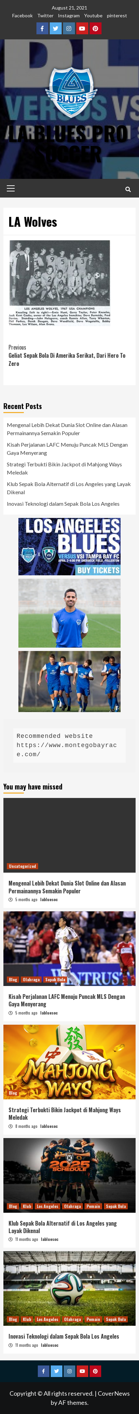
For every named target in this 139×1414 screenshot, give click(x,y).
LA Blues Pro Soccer (68, 142)
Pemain (93, 1206)
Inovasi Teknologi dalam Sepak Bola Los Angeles (63, 503)
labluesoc (49, 899)
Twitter (45, 15)
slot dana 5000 (22, 380)
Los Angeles (47, 1206)
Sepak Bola (55, 979)
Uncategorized (22, 866)
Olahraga (31, 979)
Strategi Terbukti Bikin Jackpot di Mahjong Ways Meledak (64, 468)
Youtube (93, 15)
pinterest (117, 15)
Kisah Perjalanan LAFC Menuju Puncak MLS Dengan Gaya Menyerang (67, 448)
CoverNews (114, 1393)
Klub (27, 1206)
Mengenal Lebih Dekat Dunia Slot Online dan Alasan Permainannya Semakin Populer (67, 429)
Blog (13, 979)
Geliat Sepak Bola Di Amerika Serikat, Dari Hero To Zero (69, 355)
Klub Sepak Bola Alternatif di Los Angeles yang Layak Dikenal (69, 488)
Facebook (22, 15)
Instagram (69, 15)
